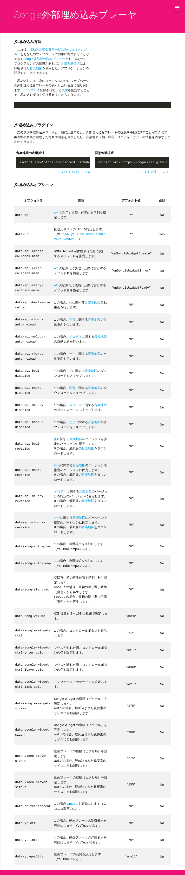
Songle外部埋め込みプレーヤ (44, 59)
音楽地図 (36, 68)
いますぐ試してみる (76, 172)
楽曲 (65, 90)
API (56, 213)
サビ (72, 350)
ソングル (30, 90)
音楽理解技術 (70, 63)
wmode (72, 793)
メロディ (75, 333)
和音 (72, 317)
